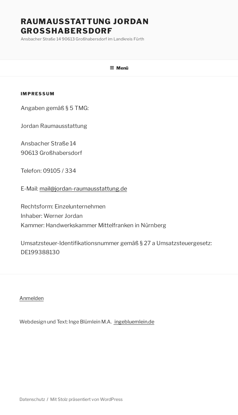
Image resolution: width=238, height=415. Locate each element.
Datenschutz (32, 399)
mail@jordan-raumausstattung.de (83, 188)
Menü (119, 68)
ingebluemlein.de (134, 322)
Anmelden (31, 298)
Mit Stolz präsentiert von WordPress (86, 399)
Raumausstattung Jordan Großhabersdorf (85, 26)
